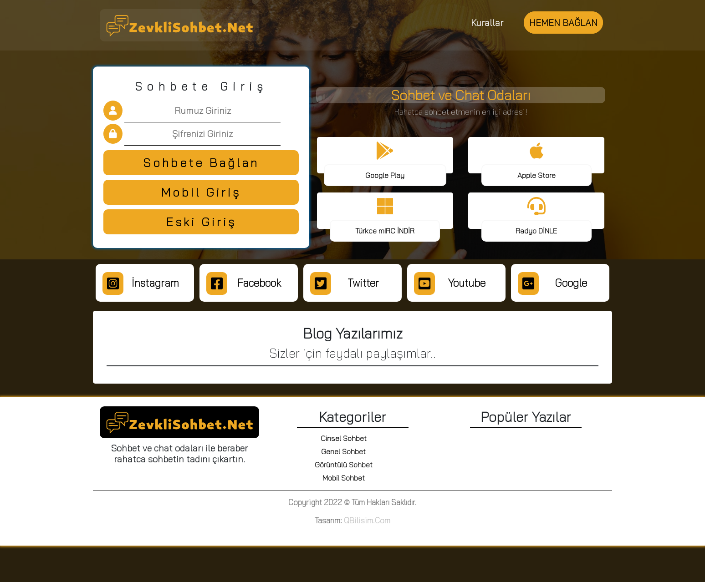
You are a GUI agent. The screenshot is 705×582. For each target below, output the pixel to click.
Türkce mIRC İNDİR (384, 230)
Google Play (384, 175)
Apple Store (536, 175)
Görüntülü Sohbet (344, 464)
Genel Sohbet (343, 451)
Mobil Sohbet (343, 477)
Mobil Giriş (201, 192)
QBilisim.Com (367, 520)
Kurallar (487, 22)
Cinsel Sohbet (344, 438)
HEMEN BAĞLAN (563, 22)
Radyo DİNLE (536, 230)
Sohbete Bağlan (201, 162)
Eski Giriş (201, 221)
